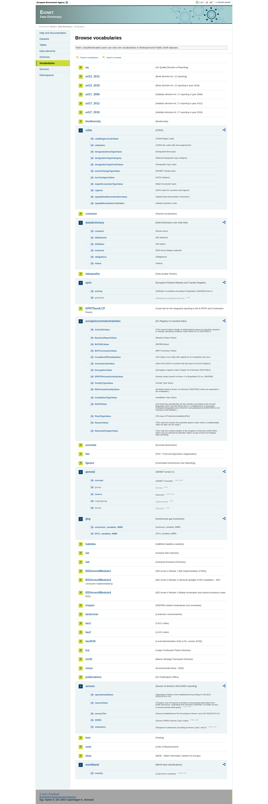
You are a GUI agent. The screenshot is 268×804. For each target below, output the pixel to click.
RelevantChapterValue (106, 431)
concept (99, 480)
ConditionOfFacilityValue (108, 357)
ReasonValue (102, 422)
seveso (90, 686)
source (98, 494)
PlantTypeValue (103, 416)
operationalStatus (104, 694)
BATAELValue (102, 344)
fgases (89, 463)
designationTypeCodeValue (109, 164)
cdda (88, 130)
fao (87, 453)
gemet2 (90, 471)
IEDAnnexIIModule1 (98, 571)
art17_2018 (92, 112)
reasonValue (101, 703)
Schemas (44, 57)
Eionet (53, 27)
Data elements (47, 51)
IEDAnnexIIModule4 (98, 592)
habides (90, 544)
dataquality (92, 273)
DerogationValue (103, 370)
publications (93, 677)
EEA (53, 2)
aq (87, 67)
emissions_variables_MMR (109, 527)
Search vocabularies (89, 58)
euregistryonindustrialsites (102, 321)
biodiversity (93, 121)
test (87, 737)
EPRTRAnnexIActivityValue (109, 376)
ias (87, 552)
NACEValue (101, 404)
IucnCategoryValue (105, 177)
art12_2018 (92, 85)
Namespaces (46, 75)
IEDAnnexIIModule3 (98, 579)
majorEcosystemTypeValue (109, 184)
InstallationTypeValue (106, 397)
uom (88, 746)
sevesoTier (100, 713)
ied (87, 562)
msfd (88, 659)
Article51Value (102, 329)
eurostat (90, 445)
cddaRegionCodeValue (107, 138)
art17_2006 (92, 94)
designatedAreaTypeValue (108, 151)
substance (100, 727)
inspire (89, 605)
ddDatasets (101, 237)
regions (99, 190)
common (91, 213)
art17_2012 (92, 103)
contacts (99, 231)
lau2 (88, 632)
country (99, 773)
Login (201, 2)
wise (88, 755)
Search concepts (113, 58)
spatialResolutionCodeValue (109, 203)
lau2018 (90, 641)
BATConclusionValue (106, 350)
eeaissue (99, 250)
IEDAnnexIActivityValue (107, 389)
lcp (87, 650)
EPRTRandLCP (95, 308)
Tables (43, 45)
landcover (91, 614)
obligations (100, 257)
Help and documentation (52, 33)
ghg (87, 518)
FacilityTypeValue (104, 383)
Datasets (44, 39)
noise (89, 668)
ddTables (99, 244)
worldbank (92, 764)
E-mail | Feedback (49, 794)
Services (44, 69)
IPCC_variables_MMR (106, 533)
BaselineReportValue (106, 338)
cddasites (100, 145)
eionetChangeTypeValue (107, 171)
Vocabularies (47, 63)
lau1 (88, 623)
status (98, 263)
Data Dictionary (65, 27)
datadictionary (94, 222)
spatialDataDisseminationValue (111, 196)
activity (98, 291)
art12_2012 (92, 76)
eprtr (88, 282)
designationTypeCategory (108, 158)
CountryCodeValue (104, 363)
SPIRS (98, 720)
